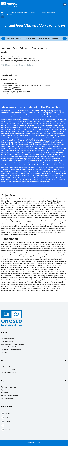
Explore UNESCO (33, 443)
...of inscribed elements (8, 367)
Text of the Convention (8, 387)
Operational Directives (8, 390)
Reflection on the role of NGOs (48, 38)
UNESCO (4, 12)
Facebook (6, 413)
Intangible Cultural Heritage (10, 7)
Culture (12, 12)
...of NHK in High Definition (9, 372)
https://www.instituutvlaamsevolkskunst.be (20, 65)
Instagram (6, 417)
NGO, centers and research (46, 12)
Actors (33, 12)
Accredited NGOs (30, 38)
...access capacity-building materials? (12, 344)
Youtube (5, 421)
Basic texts (4, 392)
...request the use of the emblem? (11, 349)
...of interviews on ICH (8, 370)
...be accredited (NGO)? (8, 347)
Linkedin (5, 429)
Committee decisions (7, 398)
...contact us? (5, 352)
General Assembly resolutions (10, 395)
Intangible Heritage (22, 12)
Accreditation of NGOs (14, 38)
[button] (2, 18)
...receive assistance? (7, 338)
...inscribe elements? (7, 341)
